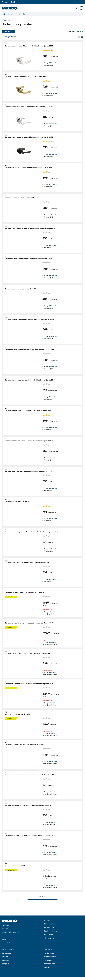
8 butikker (53, 673)
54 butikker (53, 367)
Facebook (5, 960)
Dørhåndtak (7, 20)
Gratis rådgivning (50, 931)
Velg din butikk (11, 2)
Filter (8, 31)
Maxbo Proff (6, 943)
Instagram (5, 964)
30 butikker (53, 93)
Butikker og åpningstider (10, 932)
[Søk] (42, 14)
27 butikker (53, 761)
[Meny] (81, 8)
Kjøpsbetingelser (50, 957)
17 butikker (53, 184)
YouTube (5, 957)
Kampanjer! (6, 936)
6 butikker (53, 642)
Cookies (47, 967)
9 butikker (53, 579)
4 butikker (53, 792)
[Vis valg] (79, 31)
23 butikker (53, 427)
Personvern (48, 960)
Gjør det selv (6, 953)
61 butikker (53, 245)
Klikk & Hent (48, 934)
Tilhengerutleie (49, 924)
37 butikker (53, 518)
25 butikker (53, 488)
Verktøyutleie (49, 927)
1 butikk (52, 733)
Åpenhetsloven (49, 964)
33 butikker (53, 276)
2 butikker (53, 458)
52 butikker (53, 215)
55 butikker (53, 63)
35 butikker (53, 124)
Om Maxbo (6, 929)
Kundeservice (49, 953)
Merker (4, 939)
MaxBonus (5, 925)
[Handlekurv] (77, 7)
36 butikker (53, 336)
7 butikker (53, 852)
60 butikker (53, 154)
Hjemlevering (49, 938)
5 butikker (53, 703)
